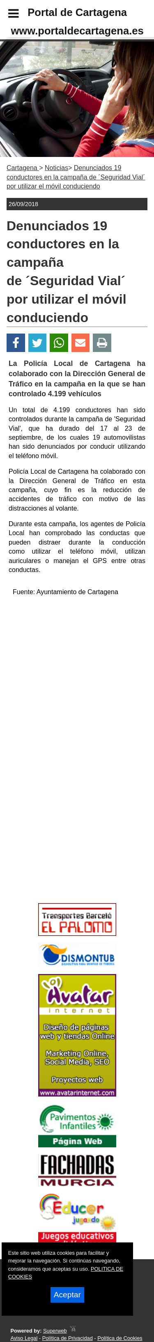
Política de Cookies (120, 1338)
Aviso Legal (23, 1338)
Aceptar (67, 1294)
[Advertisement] (65, 841)
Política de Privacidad (67, 1338)
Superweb (55, 1331)
